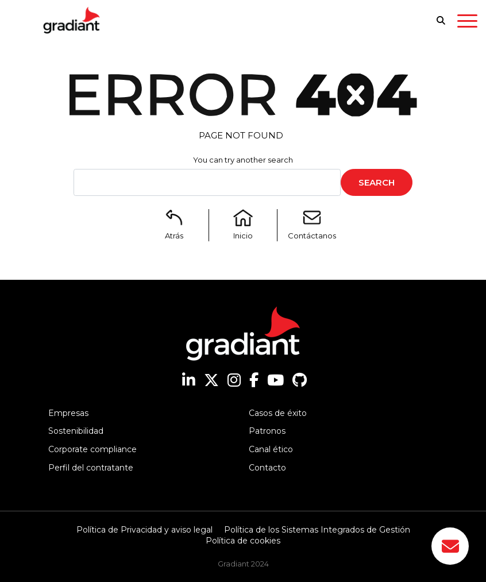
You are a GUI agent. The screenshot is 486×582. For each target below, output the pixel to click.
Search (376, 182)
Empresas (68, 413)
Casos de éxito (278, 413)
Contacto (267, 467)
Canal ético (271, 449)
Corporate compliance (92, 449)
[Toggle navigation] (467, 23)
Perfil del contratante (90, 467)
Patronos (267, 431)
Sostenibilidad (75, 431)
